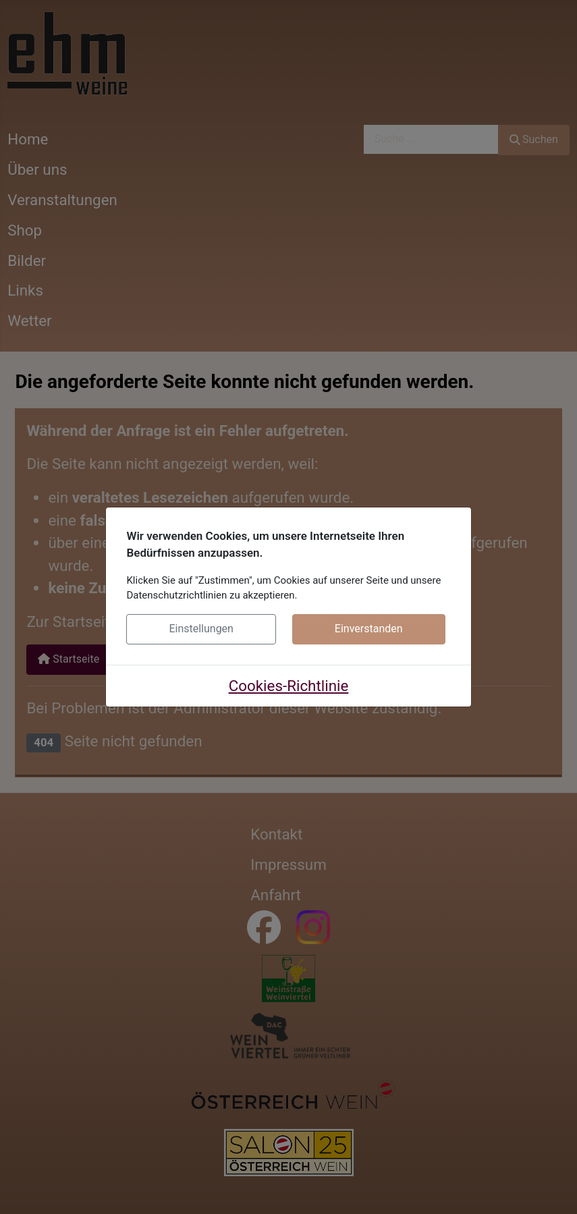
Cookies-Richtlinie (289, 685)
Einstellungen (201, 628)
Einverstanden (369, 628)
